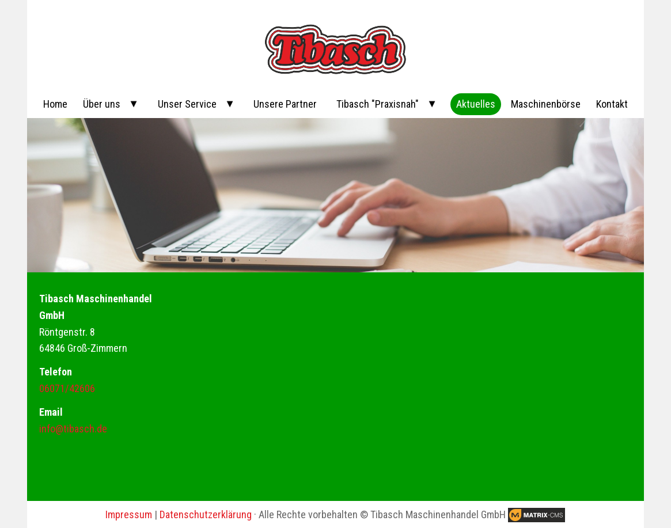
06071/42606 (67, 388)
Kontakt (612, 104)
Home (55, 104)
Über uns (101, 104)
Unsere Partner (285, 104)
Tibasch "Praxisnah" (377, 104)
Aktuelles (475, 104)
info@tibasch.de (73, 429)
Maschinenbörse (546, 104)
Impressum (128, 514)
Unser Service (187, 104)
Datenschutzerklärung (206, 514)
